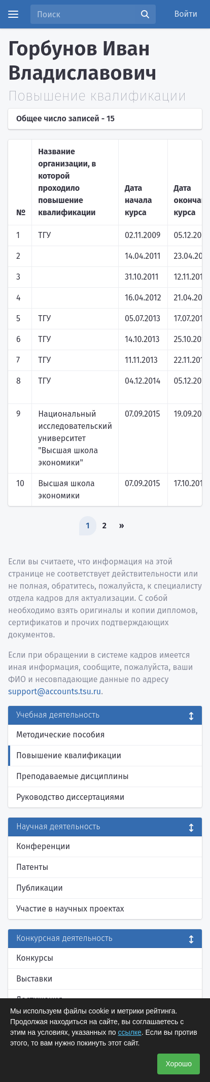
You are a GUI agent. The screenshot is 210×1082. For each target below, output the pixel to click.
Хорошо (178, 1064)
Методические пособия (60, 734)
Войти (186, 14)
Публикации (39, 888)
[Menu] (13, 14)
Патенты (32, 867)
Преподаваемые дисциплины (72, 776)
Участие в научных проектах (70, 909)
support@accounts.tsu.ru (54, 691)
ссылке (130, 1032)
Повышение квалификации (68, 755)
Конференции (43, 846)
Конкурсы (34, 958)
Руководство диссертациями (70, 797)
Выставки (34, 979)
